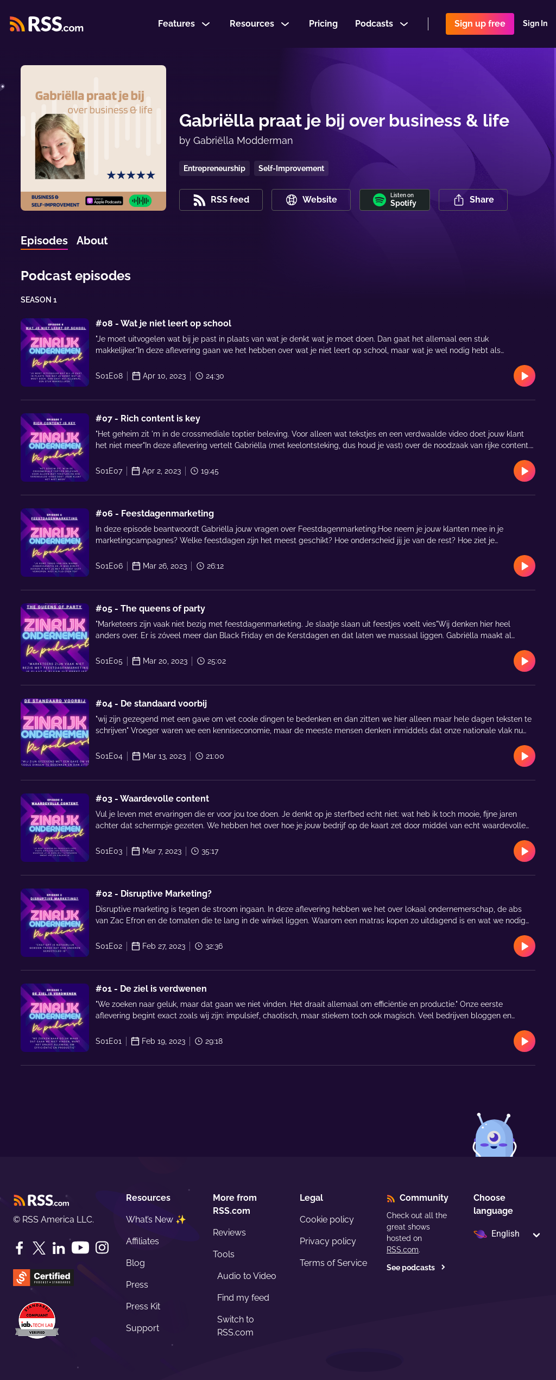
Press (137, 1285)
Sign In (535, 24)
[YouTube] (80, 1247)
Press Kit (143, 1306)
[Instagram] (102, 1247)
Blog (135, 1263)
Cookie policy (327, 1219)
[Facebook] (19, 1248)
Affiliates (142, 1241)
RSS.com (403, 1249)
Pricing (323, 23)
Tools (224, 1254)
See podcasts (416, 1267)
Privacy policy (328, 1241)
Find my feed (243, 1298)
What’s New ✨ (156, 1219)
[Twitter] (39, 1248)
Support (142, 1328)
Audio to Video (246, 1276)
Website (311, 199)
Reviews (229, 1232)
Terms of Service (333, 1263)
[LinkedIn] (58, 1248)
